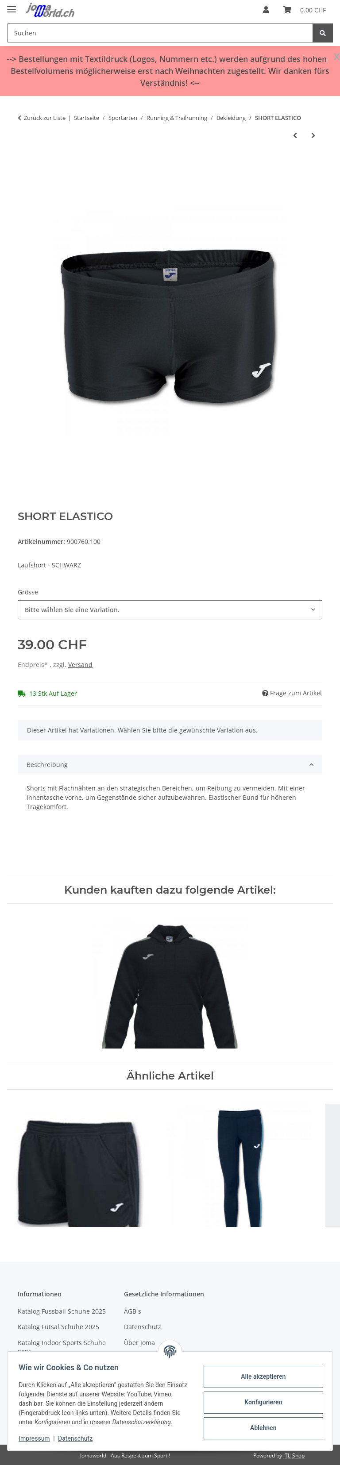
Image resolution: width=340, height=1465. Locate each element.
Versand (80, 664)
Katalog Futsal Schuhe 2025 (58, 1326)
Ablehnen (260, 1423)
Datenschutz (78, 1438)
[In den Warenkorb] (25, 165)
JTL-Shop (294, 1455)
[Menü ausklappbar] (11, 5)
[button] (266, 10)
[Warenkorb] (304, 10)
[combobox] (170, 609)
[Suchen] (160, 32)
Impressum (37, 1438)
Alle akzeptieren (260, 1372)
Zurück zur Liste (45, 118)
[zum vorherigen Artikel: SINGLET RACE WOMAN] (295, 135)
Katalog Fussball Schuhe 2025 (62, 1311)
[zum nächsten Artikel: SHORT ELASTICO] (313, 135)
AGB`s (132, 1311)
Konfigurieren (260, 1397)
